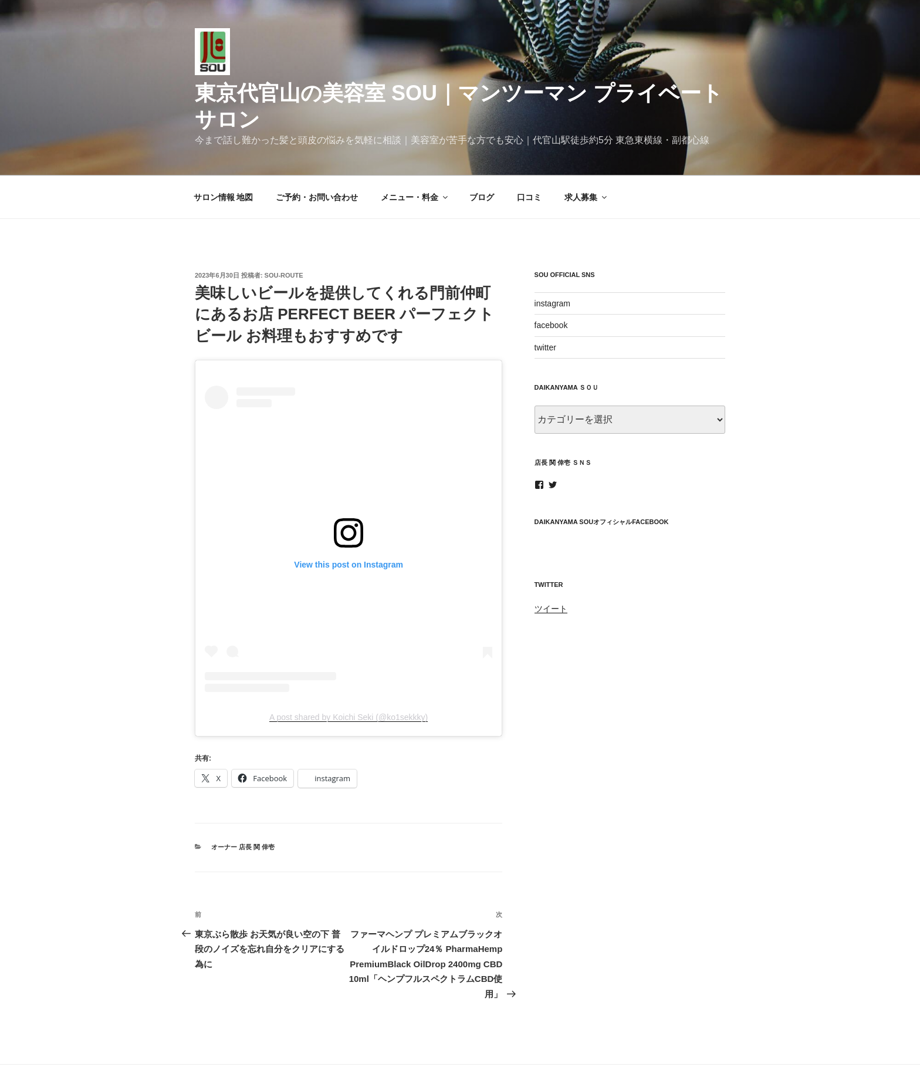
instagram (552, 260)
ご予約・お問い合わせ (317, 153)
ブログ (481, 153)
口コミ (529, 153)
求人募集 (586, 153)
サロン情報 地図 (223, 153)
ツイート (551, 565)
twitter (545, 304)
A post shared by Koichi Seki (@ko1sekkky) (348, 674)
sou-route (284, 231)
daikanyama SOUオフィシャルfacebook (602, 478)
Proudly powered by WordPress (475, 1050)
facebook (551, 282)
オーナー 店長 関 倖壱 (243, 804)
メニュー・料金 (415, 153)
